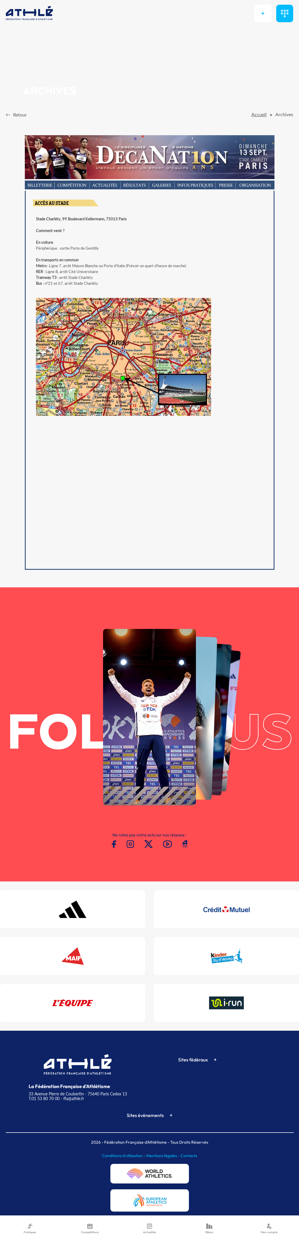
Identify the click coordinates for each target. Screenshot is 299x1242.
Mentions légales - (163, 1155)
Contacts (188, 1155)
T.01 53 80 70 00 (44, 1098)
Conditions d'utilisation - (124, 1155)
